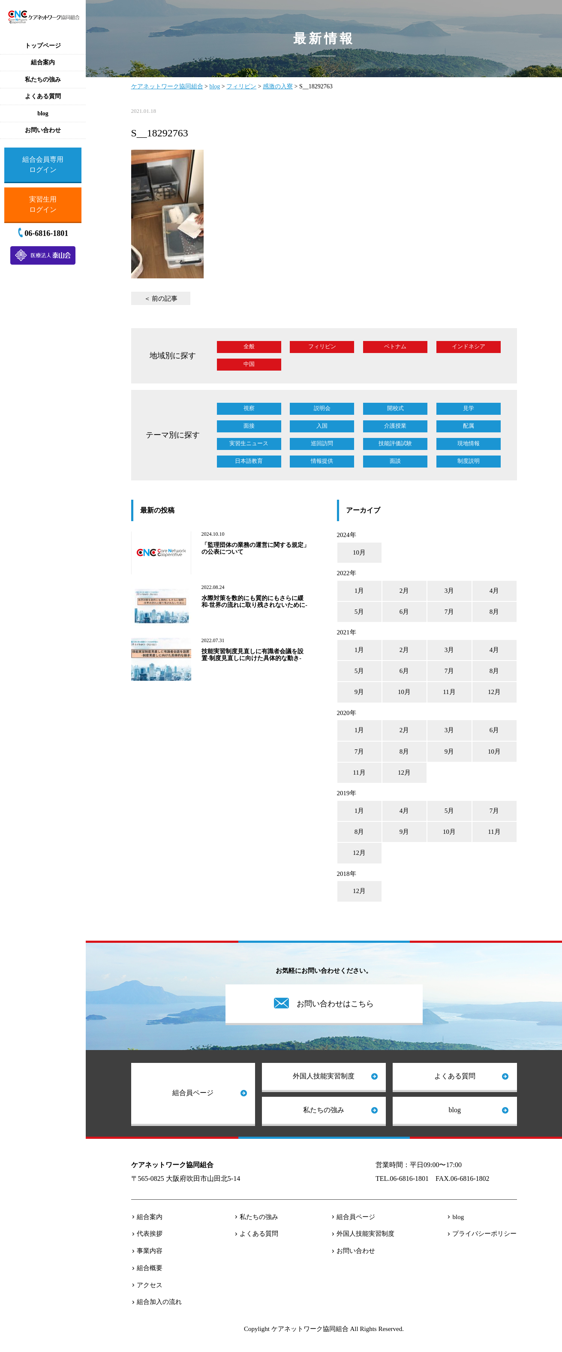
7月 (449, 611)
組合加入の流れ (159, 1301)
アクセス (149, 1285)
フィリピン (322, 346)
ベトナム (395, 346)
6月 (404, 611)
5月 (359, 611)
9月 (359, 691)
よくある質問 (454, 1076)
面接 (249, 425)
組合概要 (149, 1267)
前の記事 (164, 298)
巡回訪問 (322, 443)
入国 (322, 425)
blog (455, 1110)
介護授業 (395, 425)
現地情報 (468, 443)
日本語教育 (249, 461)
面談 (395, 461)
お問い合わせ (356, 1250)
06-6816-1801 (46, 233)
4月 (494, 590)
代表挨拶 (149, 1233)
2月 (404, 590)
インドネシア (468, 346)
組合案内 (149, 1216)
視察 (249, 408)
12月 (494, 691)
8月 (494, 611)
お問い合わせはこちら (335, 1003)
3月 (449, 590)
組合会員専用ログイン (42, 164)
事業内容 (149, 1250)
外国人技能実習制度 (324, 1076)
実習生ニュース (248, 443)
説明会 (322, 408)
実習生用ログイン (43, 204)
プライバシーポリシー (484, 1233)
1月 (359, 590)
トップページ (43, 45)
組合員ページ (192, 1092)
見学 (468, 408)
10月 (359, 552)
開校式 (395, 408)
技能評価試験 (395, 443)
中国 (249, 364)
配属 (468, 425)
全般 (249, 346)
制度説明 (468, 461)
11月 (449, 691)
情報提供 (322, 461)
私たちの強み (323, 1110)
